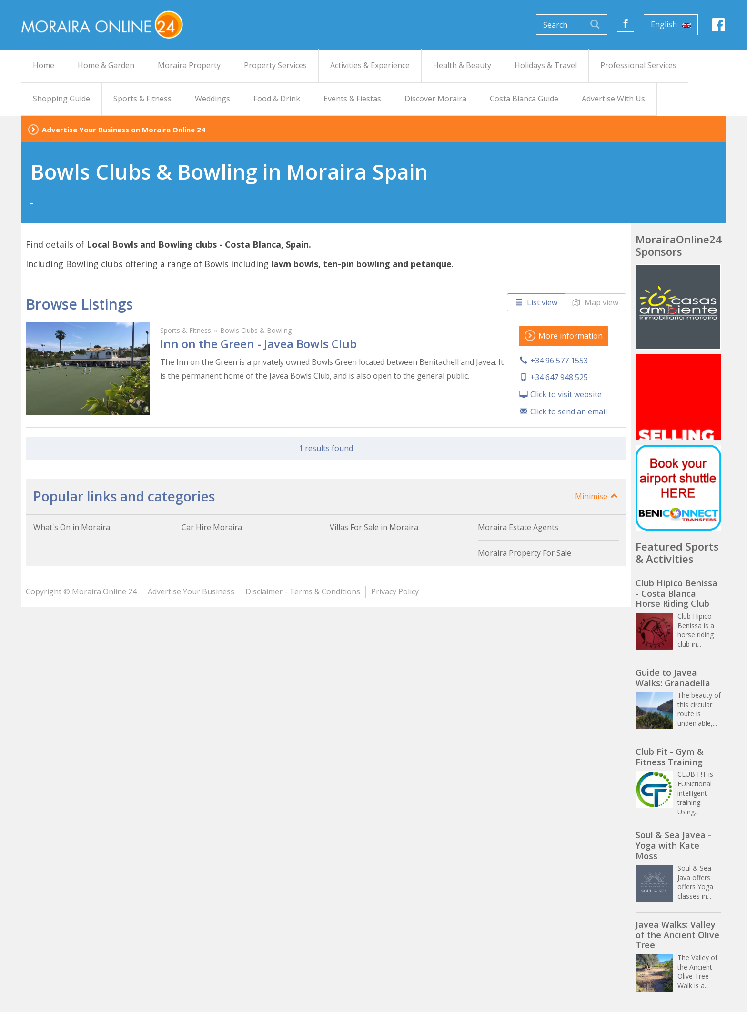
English (671, 24)
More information (564, 336)
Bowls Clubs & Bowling (256, 330)
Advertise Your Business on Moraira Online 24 (123, 129)
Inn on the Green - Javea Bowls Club (258, 343)
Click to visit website (566, 394)
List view (536, 302)
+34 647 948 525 (559, 377)
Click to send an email (568, 411)
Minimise (597, 496)
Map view (595, 302)
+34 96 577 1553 (559, 360)
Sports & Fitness (185, 330)
